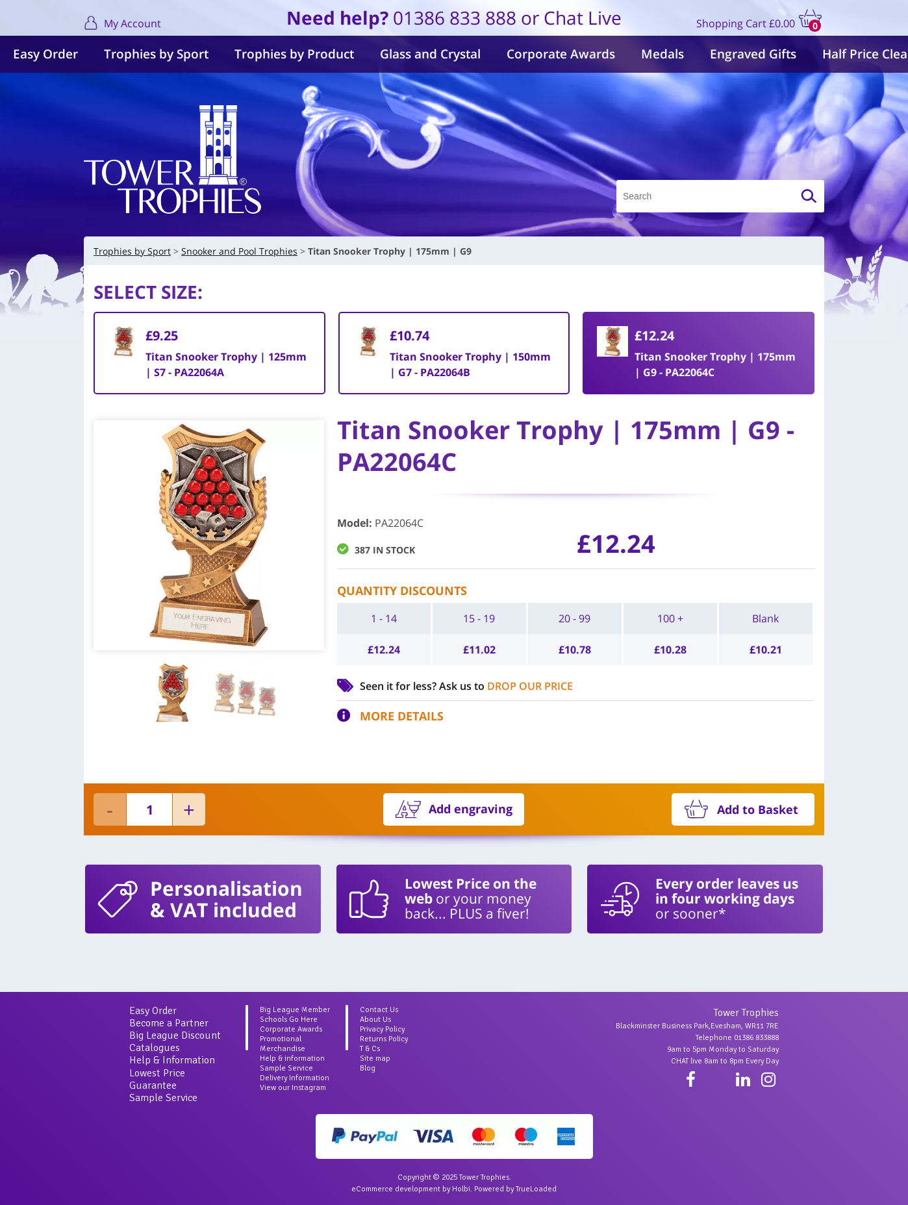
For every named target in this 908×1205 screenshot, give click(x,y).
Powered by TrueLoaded (515, 1189)
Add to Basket (757, 809)
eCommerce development (395, 1189)
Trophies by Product (294, 53)
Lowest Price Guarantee (157, 1079)
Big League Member (295, 1010)
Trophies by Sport (156, 53)
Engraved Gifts (753, 53)
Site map (375, 1058)
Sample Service (163, 1097)
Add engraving (470, 809)
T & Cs (370, 1049)
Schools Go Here (289, 1019)
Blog (367, 1068)
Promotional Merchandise (282, 1044)
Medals (662, 53)
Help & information (292, 1058)
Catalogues (154, 1047)
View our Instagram (293, 1088)
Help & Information (172, 1060)
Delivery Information (294, 1078)
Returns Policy (384, 1039)
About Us (375, 1019)
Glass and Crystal (430, 53)
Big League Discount (175, 1035)
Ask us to (506, 686)
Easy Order (45, 53)
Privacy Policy (382, 1029)
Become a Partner (168, 1023)
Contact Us (379, 1010)
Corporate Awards (561, 53)
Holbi (461, 1189)
